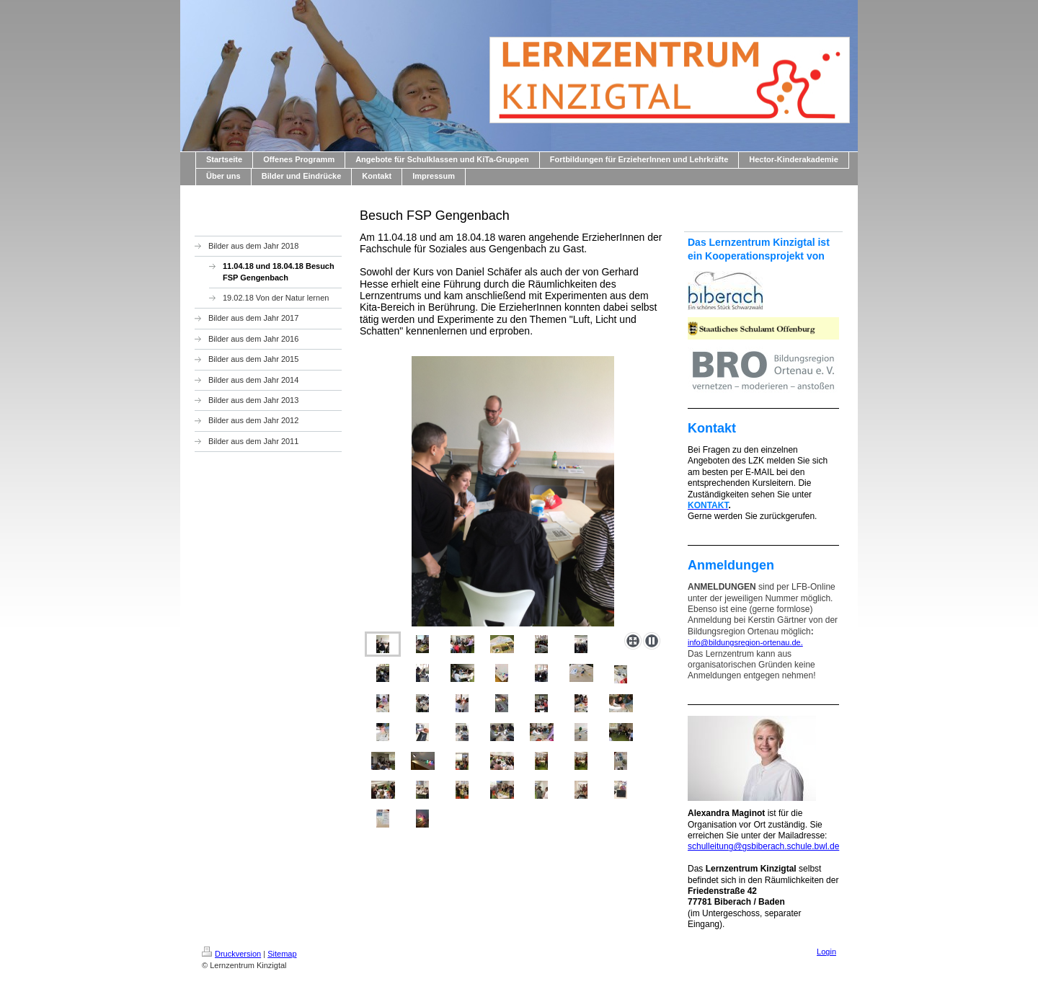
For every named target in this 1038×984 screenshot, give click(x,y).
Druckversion (231, 953)
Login (826, 951)
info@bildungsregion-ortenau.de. (745, 642)
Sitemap (281, 953)
